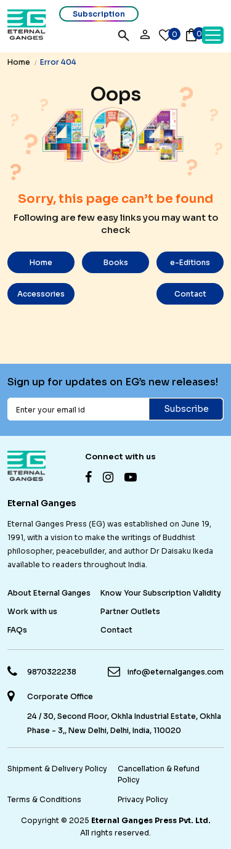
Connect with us (120, 456)
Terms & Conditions (44, 799)
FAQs (17, 629)
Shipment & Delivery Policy (57, 768)
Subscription (99, 13)
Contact (190, 293)
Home (18, 62)
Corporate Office (60, 696)
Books (115, 262)
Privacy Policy (143, 799)
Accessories (41, 293)
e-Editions (190, 262)
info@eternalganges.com (176, 671)
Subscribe (186, 408)
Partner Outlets (130, 611)
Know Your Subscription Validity (160, 592)
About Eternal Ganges (49, 592)
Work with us (32, 611)
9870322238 (51, 671)
